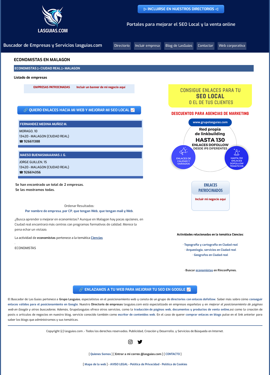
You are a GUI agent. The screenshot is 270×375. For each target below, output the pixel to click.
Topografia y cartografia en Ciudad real (211, 245)
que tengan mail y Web (116, 211)
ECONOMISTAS (26, 68)
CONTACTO (172, 354)
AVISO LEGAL (119, 364)
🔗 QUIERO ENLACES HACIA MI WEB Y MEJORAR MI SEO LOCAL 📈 (79, 110)
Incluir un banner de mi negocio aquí (101, 87)
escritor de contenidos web (136, 315)
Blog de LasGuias (178, 45)
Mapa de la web (95, 364)
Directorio (122, 45)
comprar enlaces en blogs (203, 315)
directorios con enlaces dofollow (193, 299)
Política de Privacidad (144, 364)
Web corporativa (232, 45)
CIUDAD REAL (50, 68)
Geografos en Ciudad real (211, 255)
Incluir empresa (147, 45)
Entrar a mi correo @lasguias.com (138, 354)
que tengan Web (86, 211)
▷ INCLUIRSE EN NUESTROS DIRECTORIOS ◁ (181, 9)
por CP (67, 211)
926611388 (32, 141)
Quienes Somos (100, 354)
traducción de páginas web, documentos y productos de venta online (181, 309)
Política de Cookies (174, 364)
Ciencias (97, 238)
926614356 (32, 172)
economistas (204, 270)
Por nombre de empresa (43, 211)
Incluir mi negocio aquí (210, 199)
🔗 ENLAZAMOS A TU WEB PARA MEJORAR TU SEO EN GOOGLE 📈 (135, 289)
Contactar (205, 45)
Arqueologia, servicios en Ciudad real (211, 250)
